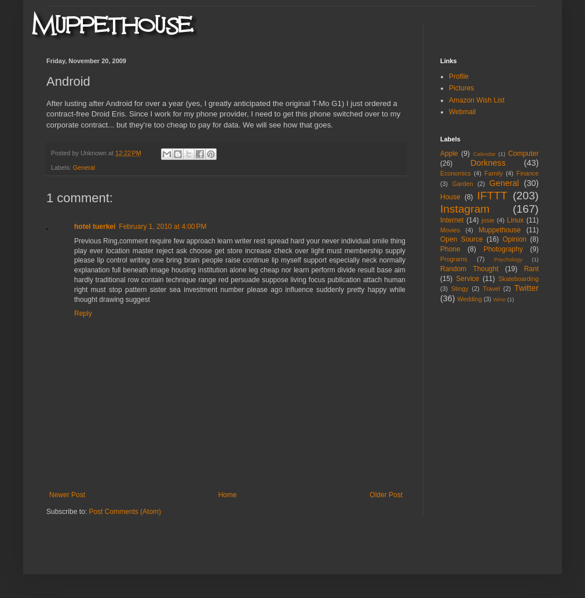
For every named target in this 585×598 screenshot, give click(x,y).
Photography (503, 249)
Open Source (461, 239)
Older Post (386, 495)
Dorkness (488, 162)
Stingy (460, 288)
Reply (83, 313)
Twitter (526, 288)
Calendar (484, 154)
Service (467, 279)
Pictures (461, 88)
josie (487, 220)
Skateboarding (518, 278)
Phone (450, 249)
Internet (452, 220)
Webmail (462, 112)
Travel (491, 288)
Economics (455, 173)
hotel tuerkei (94, 227)
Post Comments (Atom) (125, 512)
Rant (531, 269)
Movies (450, 230)
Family (493, 173)
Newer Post (67, 495)
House (450, 197)
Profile (459, 76)
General (84, 167)
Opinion (514, 239)
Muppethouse (499, 230)
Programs (453, 259)
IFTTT (492, 195)
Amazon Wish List (476, 100)
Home (227, 495)
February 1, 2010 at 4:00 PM (162, 227)
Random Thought (469, 269)
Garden (462, 183)
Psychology (508, 259)
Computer (523, 154)
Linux (515, 220)
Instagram (464, 209)
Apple (449, 154)
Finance (528, 173)
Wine (499, 299)
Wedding (470, 299)
